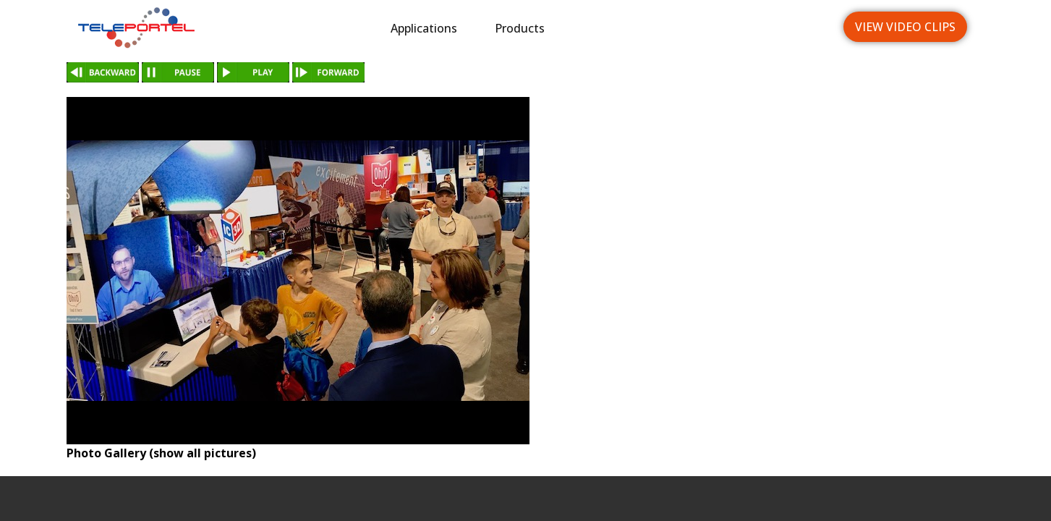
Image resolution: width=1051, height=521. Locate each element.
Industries (610, 28)
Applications (424, 28)
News (691, 28)
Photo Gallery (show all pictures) (161, 453)
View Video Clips (905, 27)
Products (520, 28)
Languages (776, 28)
